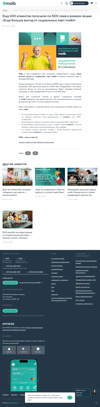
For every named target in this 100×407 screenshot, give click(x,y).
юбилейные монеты (83, 283)
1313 (7, 258)
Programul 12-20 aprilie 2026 (30, 283)
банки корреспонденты (84, 296)
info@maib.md (8, 278)
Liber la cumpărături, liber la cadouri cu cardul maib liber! (49, 191)
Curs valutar (80, 300)
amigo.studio (14, 403)
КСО (52, 291)
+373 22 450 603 (12, 266)
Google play (24, 352)
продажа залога (57, 276)
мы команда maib (57, 258)
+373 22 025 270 (12, 272)
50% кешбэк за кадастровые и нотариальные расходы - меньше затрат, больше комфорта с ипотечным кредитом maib (17, 238)
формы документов (83, 287)
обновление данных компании (86, 267)
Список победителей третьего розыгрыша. (36, 142)
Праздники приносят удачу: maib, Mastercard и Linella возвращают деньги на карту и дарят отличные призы (82, 195)
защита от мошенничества (85, 276)
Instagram (14, 395)
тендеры (54, 273)
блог (52, 287)
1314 (20, 258)
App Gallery (38, 352)
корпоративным (57, 269)
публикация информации (60, 262)
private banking (57, 266)
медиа (53, 284)
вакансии (54, 294)
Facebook (6, 395)
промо (5, 10)
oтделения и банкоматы (84, 304)
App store (9, 352)
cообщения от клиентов (59, 280)
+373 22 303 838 (35, 272)
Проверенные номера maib (86, 280)
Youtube (22, 395)
